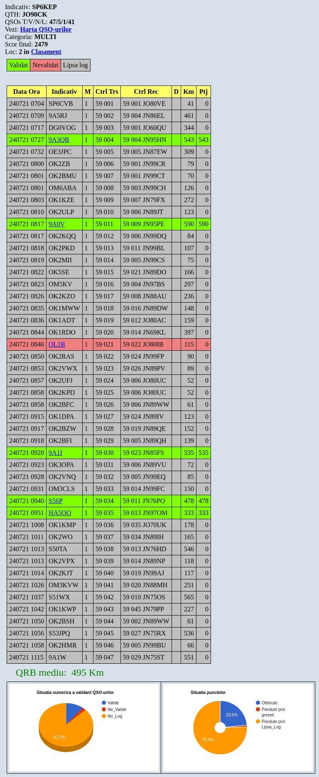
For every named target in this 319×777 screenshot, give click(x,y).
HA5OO (60, 512)
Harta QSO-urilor (46, 29)
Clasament (46, 51)
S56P (56, 500)
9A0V (57, 223)
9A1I (55, 452)
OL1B (57, 344)
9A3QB (59, 139)
